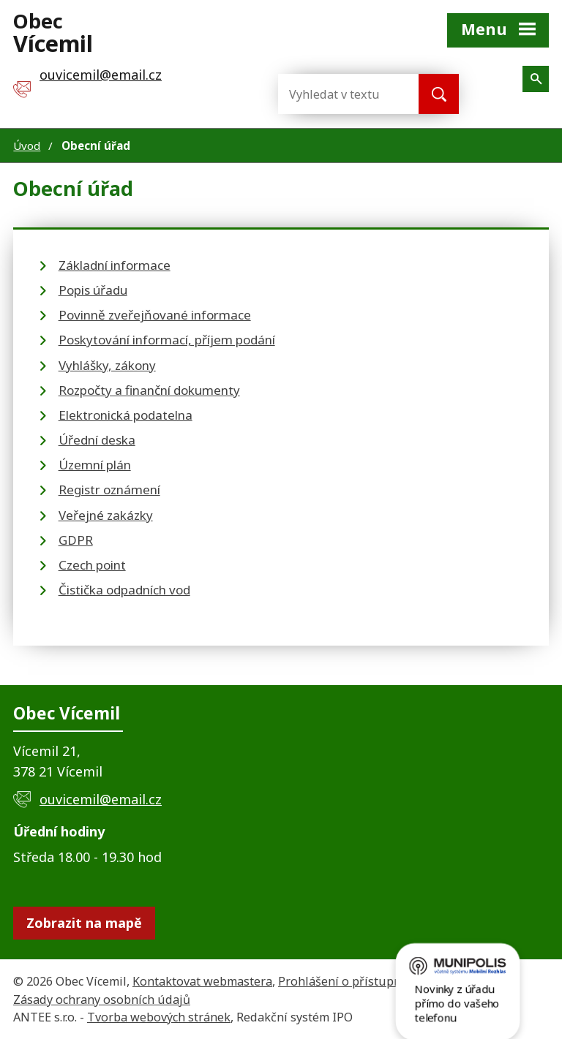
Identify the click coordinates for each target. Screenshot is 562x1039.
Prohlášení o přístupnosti (350, 981)
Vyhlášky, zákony (107, 365)
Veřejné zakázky (106, 515)
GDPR (76, 540)
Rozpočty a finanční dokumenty (149, 390)
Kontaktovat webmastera (202, 981)
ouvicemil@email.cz (101, 799)
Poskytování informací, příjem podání (167, 339)
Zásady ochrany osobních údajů (101, 999)
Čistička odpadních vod (124, 589)
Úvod (26, 145)
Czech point (92, 564)
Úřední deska (97, 439)
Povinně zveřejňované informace (155, 314)
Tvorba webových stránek (159, 1017)
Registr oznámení (109, 489)
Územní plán (95, 464)
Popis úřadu (93, 290)
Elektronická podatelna (125, 415)
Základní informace (115, 265)
